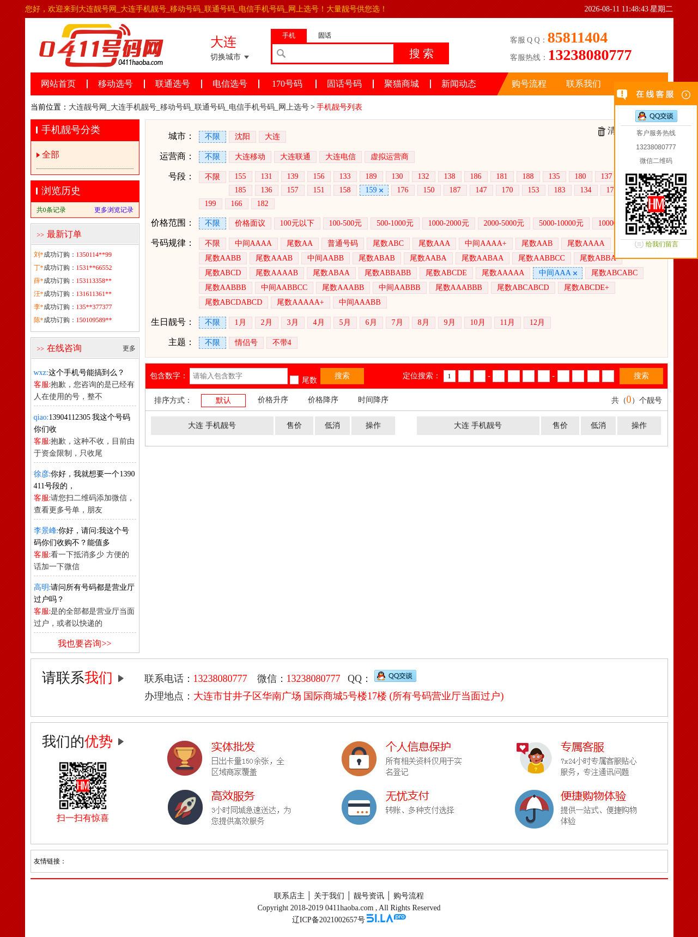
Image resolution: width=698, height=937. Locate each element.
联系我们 (583, 83)
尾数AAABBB (458, 287)
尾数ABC (388, 243)
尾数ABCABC (614, 273)
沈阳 (242, 136)
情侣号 (246, 342)
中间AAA (554, 273)
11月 (507, 322)
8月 (423, 322)
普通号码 (342, 243)
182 (263, 204)
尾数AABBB (225, 287)
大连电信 (340, 157)
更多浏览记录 (113, 210)
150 (429, 190)
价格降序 (323, 400)
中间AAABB (360, 302)
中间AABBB (399, 287)
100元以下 (297, 223)
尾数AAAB (274, 258)
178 (612, 190)
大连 (272, 136)
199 (210, 204)
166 (236, 204)
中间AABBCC (284, 287)
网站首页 (58, 83)
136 (266, 190)
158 (345, 190)
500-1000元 (395, 223)
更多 (129, 348)
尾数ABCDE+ (586, 287)
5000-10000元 (561, 223)
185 (240, 190)
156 (319, 176)
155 (240, 176)
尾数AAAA (585, 243)
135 (554, 176)
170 (507, 190)
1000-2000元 (448, 223)
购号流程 (529, 83)
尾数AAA (434, 243)
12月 (537, 322)
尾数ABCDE (446, 273)
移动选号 (115, 83)
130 (397, 176)
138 (450, 176)
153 (533, 190)
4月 (319, 322)
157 (293, 190)
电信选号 (230, 83)
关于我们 (329, 896)
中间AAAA (253, 243)
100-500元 (345, 223)
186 (476, 176)
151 (319, 190)
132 (423, 176)
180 (580, 176)
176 (403, 190)
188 (528, 176)
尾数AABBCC (541, 258)
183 (560, 190)
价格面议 (250, 223)
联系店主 (289, 896)
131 (266, 176)
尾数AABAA (483, 258)
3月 (293, 322)
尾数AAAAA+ (300, 302)
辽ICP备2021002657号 (328, 920)
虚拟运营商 (390, 157)
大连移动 (250, 157)
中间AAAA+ (485, 243)
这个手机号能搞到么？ (79, 372)
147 (481, 190)
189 (371, 176)
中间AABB (325, 258)
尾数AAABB (343, 287)
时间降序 (373, 400)
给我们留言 (662, 244)
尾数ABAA (331, 273)
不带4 (282, 342)
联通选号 (172, 83)
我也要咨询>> (84, 643)
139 (293, 176)
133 (345, 176)
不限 (212, 136)
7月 (397, 322)
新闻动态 (458, 83)
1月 (240, 322)
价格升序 (273, 400)
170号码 (287, 83)
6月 (371, 322)
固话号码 (344, 83)
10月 (477, 322)
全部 (50, 154)
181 (502, 176)
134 (586, 190)
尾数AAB (537, 243)
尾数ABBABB (388, 273)
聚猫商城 (401, 83)
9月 (450, 322)
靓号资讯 (369, 896)
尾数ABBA (598, 258)
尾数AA (300, 243)
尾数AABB (223, 258)
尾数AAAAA (503, 273)
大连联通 (295, 157)
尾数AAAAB (277, 273)
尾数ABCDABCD (234, 302)
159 (371, 190)
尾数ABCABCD (523, 287)
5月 (345, 322)
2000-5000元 (504, 223)
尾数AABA (428, 258)
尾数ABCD (223, 273)
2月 (266, 322)
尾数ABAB (377, 258)
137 (606, 176)
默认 (223, 400)
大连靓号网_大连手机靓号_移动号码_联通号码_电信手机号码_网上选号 (189, 107)
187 (455, 190)
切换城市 (225, 57)
